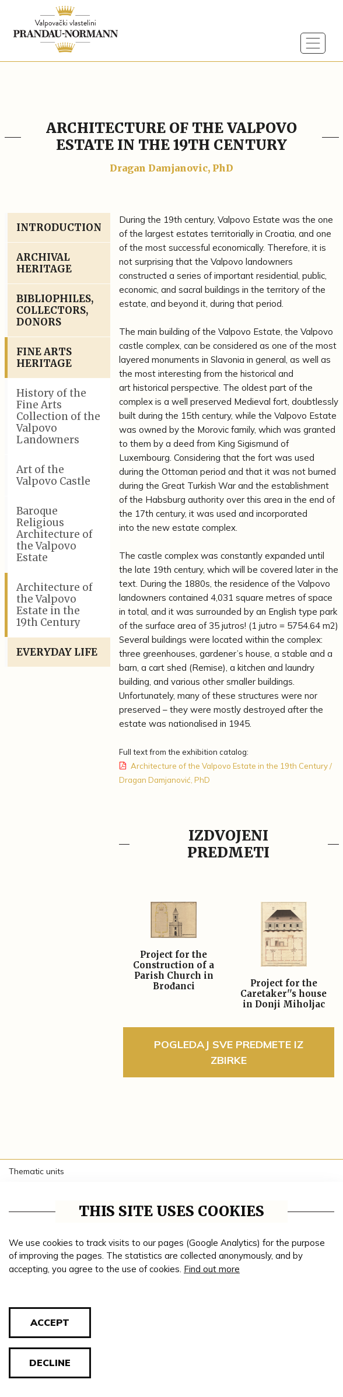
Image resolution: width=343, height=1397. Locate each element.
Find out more (212, 1269)
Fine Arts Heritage (44, 357)
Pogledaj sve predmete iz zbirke (228, 1052)
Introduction (59, 227)
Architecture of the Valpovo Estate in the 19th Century (54, 605)
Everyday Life (56, 652)
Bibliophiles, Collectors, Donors (54, 310)
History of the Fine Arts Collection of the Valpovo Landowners (58, 416)
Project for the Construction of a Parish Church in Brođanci (173, 971)
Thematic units (36, 1171)
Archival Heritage (44, 263)
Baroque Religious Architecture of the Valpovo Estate (54, 534)
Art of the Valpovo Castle (53, 475)
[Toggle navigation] (313, 43)
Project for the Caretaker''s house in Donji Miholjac (283, 994)
